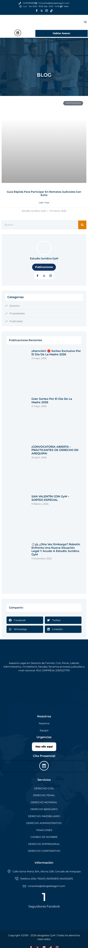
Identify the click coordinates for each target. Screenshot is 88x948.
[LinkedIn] (50, 276)
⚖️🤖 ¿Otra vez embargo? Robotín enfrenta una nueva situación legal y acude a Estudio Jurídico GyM (55, 549)
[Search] (82, 224)
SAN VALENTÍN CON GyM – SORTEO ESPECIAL (50, 498)
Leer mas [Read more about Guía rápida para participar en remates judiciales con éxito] (44, 202)
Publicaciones (44, 267)
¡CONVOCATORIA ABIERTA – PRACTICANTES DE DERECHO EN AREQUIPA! (54, 450)
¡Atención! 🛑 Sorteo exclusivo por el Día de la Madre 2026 (56, 352)
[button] (25, 620)
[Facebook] (36, 10)
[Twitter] (41, 10)
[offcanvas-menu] (85, 22)
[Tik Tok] (51, 10)
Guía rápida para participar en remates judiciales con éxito (44, 193)
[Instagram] (46, 10)
